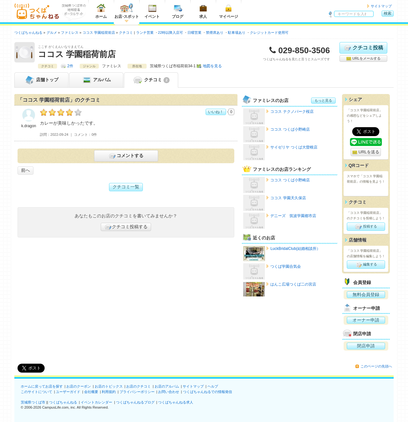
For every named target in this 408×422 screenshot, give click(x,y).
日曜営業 (194, 32)
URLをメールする (363, 58)
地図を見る (212, 66)
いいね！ (215, 112)
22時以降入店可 (170, 32)
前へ (25, 170)
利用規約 (109, 392)
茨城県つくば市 (33, 402)
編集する (365, 264)
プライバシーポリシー (137, 392)
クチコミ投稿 (363, 48)
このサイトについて (36, 392)
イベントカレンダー (96, 402)
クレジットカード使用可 (269, 32)
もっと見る (323, 100)
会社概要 (91, 392)
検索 (387, 13)
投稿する (365, 226)
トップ (41, 80)
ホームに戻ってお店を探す (42, 386)
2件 (70, 66)
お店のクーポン (78, 386)
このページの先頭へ (376, 366)
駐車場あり (236, 32)
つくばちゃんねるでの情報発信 (207, 392)
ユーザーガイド (68, 392)
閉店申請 (366, 345)
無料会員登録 (366, 294)
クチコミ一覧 (126, 186)
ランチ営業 (145, 32)
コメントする (125, 156)
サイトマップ (381, 6)
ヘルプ (213, 386)
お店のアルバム (167, 386)
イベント (152, 11)
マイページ (228, 11)
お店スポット (126, 11)
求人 (203, 11)
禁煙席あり (214, 32)
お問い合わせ (168, 392)
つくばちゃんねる (63, 402)
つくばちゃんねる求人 (175, 402)
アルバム (96, 80)
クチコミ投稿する (126, 227)
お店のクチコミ (138, 386)
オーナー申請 (366, 320)
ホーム (101, 11)
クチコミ (151, 80)
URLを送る (365, 152)
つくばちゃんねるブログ (135, 402)
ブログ (177, 11)
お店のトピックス (109, 386)
